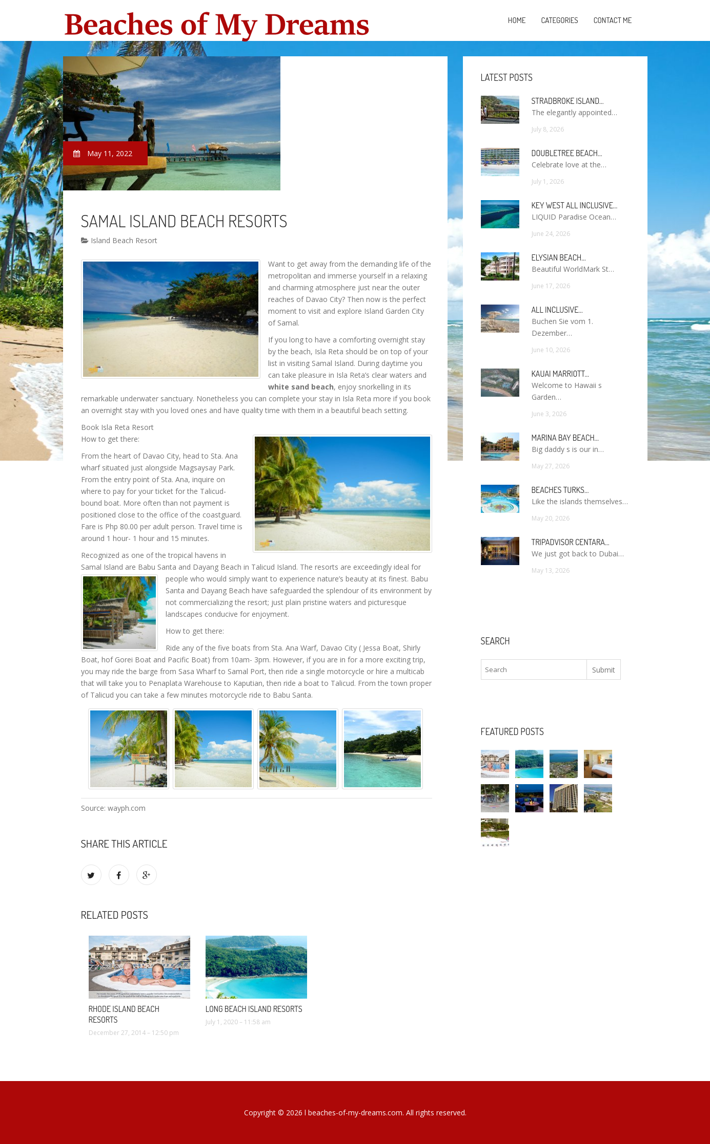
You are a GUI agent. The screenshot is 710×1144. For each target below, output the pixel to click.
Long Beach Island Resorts (254, 1009)
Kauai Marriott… (560, 374)
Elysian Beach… (559, 257)
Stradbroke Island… (568, 101)
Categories (559, 20)
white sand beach (301, 387)
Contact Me (613, 20)
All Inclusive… (557, 310)
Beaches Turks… (560, 490)
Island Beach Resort (119, 240)
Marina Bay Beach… (565, 438)
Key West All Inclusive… (575, 205)
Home (517, 20)
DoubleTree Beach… (567, 153)
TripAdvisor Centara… (571, 542)
